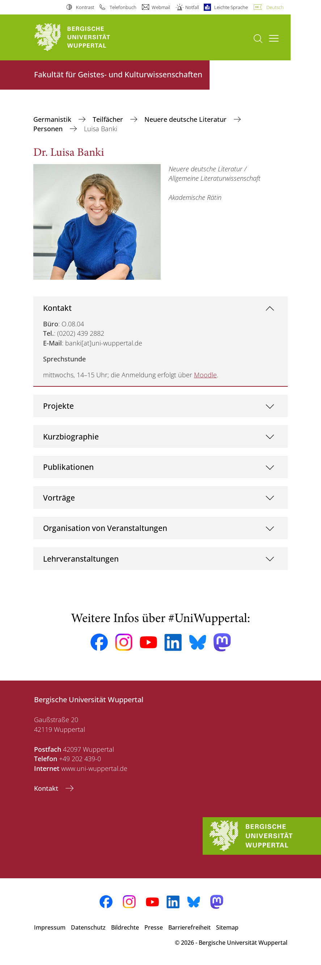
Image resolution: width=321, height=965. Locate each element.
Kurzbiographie (71, 436)
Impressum (50, 927)
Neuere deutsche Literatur (186, 119)
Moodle (205, 374)
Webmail (161, 7)
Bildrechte (125, 927)
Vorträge (59, 497)
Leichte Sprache (231, 7)
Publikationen (68, 467)
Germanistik (53, 119)
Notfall (192, 7)
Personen (48, 128)
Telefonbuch (123, 7)
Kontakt (57, 308)
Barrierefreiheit (189, 927)
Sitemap (227, 927)
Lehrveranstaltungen (81, 558)
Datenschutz (88, 927)
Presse (153, 927)
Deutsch (275, 7)
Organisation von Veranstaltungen (105, 528)
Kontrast (85, 7)
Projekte (58, 406)
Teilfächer (109, 119)
